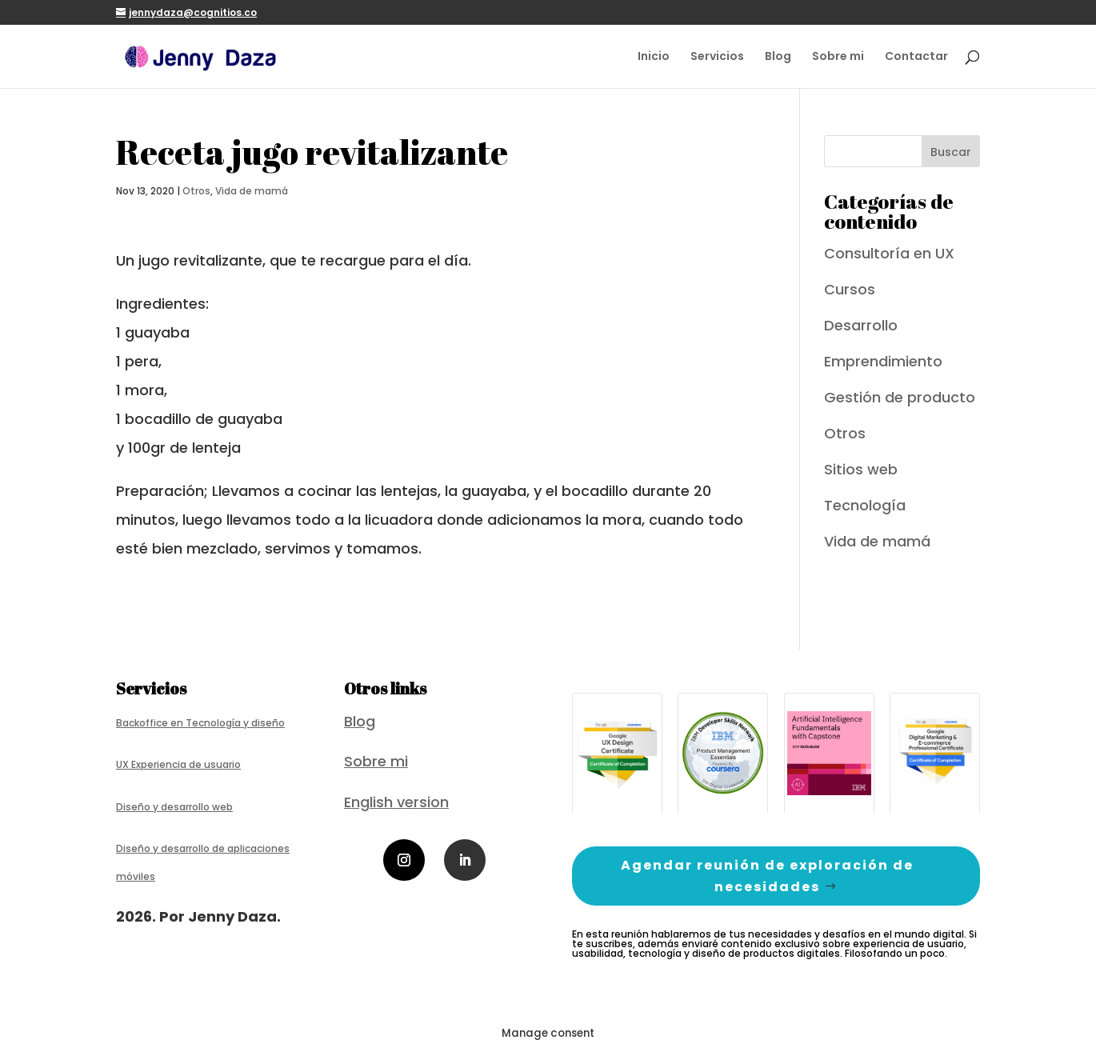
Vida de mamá (251, 191)
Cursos (849, 289)
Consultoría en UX (889, 253)
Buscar (950, 152)
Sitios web (861, 469)
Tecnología (865, 505)
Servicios (717, 57)
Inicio (654, 57)
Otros (196, 191)
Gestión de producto (899, 397)
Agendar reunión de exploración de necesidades (767, 876)
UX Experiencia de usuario (178, 764)
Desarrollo (861, 325)
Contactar (916, 57)
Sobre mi (838, 57)
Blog (778, 57)
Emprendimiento (883, 361)
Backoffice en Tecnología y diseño (200, 723)
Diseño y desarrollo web (174, 807)
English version (396, 802)
